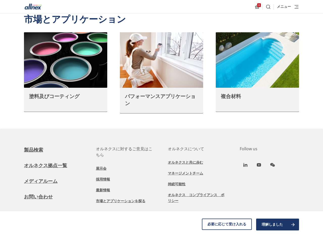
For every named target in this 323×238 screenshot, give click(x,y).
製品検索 (34, 149)
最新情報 (103, 190)
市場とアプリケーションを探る (120, 200)
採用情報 (103, 179)
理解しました (278, 224)
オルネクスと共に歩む (185, 162)
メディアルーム (41, 180)
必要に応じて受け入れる (226, 224)
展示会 (101, 168)
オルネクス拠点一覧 (46, 165)
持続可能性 (176, 184)
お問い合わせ (39, 196)
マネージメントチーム (185, 173)
